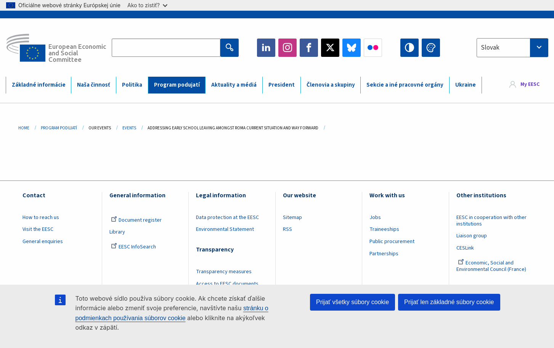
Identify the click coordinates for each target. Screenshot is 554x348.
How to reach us (40, 217)
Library (117, 232)
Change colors (431, 48)
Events (129, 128)
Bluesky (351, 48)
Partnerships (383, 254)
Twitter (330, 48)
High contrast (409, 48)
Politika (132, 85)
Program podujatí (177, 85)
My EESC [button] (530, 85)
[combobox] (512, 47)
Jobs (375, 217)
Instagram (287, 48)
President (281, 85)
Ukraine (465, 85)
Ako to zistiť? (147, 5)
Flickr (373, 48)
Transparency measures (224, 272)
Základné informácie (39, 85)
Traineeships (384, 229)
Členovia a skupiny (331, 85)
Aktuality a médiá (234, 85)
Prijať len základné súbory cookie (449, 302)
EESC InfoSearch (133, 247)
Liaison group (471, 236)
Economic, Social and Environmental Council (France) (491, 266)
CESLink (465, 248)
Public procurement (391, 241)
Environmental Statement (225, 229)
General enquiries (42, 241)
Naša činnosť (93, 85)
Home (23, 128)
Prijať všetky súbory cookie (352, 302)
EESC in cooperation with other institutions (491, 221)
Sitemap (292, 217)
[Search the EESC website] (166, 48)
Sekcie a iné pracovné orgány (404, 85)
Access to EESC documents (227, 284)
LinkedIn (266, 48)
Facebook (309, 48)
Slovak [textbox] (490, 47)
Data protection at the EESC (227, 217)
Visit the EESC (37, 229)
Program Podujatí (59, 128)
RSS (287, 229)
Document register (136, 220)
